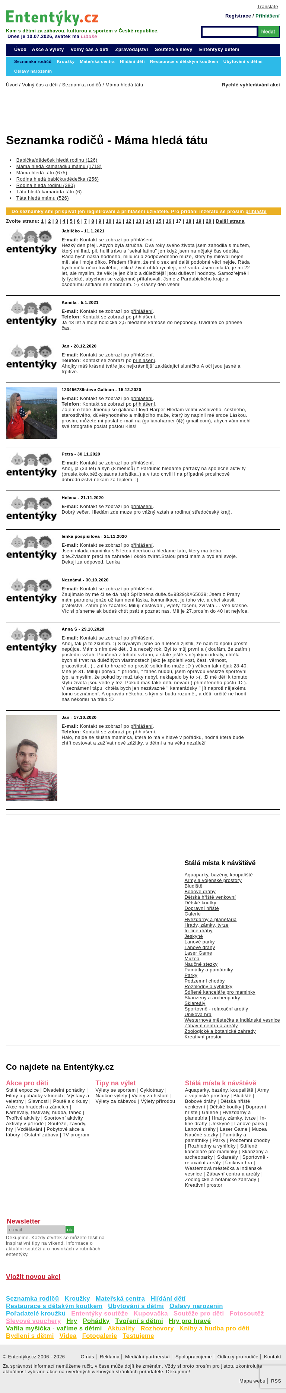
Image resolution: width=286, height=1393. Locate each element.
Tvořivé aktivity (23, 1118)
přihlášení (142, 239)
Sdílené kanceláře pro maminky (219, 992)
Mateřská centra (120, 1298)
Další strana (230, 221)
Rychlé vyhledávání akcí (251, 85)
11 (118, 221)
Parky (190, 975)
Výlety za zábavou (115, 1101)
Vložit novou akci (33, 1277)
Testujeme (138, 1335)
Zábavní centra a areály (211, 1025)
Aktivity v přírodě (25, 1123)
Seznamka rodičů (32, 1298)
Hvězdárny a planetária (210, 919)
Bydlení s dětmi (30, 1335)
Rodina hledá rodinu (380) (45, 185)
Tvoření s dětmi (139, 1320)
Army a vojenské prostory (213, 880)
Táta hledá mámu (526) (42, 198)
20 (209, 221)
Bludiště (193, 886)
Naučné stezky (200, 964)
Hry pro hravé (190, 1320)
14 (149, 221)
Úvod (20, 49)
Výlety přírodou (158, 1101)
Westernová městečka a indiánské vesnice (232, 1020)
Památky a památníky (208, 969)
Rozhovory (157, 1328)
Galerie (192, 914)
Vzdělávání (30, 1129)
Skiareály (194, 1003)
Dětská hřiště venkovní (210, 897)
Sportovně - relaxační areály (216, 1009)
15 (158, 221)
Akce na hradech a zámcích (37, 1107)
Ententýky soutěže (99, 1313)
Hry (72, 1320)
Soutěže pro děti (199, 1313)
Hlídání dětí (167, 1298)
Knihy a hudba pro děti (214, 1328)
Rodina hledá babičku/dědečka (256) (57, 179)
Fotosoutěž (246, 1313)
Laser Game (198, 953)
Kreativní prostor (203, 1037)
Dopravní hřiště (201, 908)
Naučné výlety (111, 1095)
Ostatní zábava (41, 1134)
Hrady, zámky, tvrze (206, 925)
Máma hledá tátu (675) (41, 172)
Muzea (191, 958)
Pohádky (96, 1320)
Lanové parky (199, 942)
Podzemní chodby (204, 981)
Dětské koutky (200, 902)
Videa (68, 1335)
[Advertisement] (125, 108)
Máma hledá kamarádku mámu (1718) (59, 166)
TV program (76, 1134)
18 (188, 221)
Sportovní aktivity (63, 1118)
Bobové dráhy (200, 891)
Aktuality (121, 1328)
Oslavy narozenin (196, 1306)
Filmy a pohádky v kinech (34, 1095)
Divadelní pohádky (64, 1090)
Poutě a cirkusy (70, 1101)
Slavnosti (38, 1101)
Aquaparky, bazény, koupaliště (218, 875)
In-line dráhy (198, 930)
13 (139, 221)
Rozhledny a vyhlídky (208, 986)
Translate (267, 6)
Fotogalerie (99, 1335)
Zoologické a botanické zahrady (220, 1031)
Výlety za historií (150, 1095)
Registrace (238, 16)
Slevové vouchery (33, 1320)
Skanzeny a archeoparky (212, 997)
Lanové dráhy (199, 947)
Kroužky (77, 1298)
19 (198, 221)
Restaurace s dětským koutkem (54, 1306)
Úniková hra (198, 1014)
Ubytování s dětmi (136, 1306)
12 (128, 221)
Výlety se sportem (115, 1090)
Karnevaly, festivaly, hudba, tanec (44, 1112)
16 (168, 221)
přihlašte (256, 211)
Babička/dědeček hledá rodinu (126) (57, 160)
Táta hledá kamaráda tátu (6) (49, 191)
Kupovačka (151, 1313)
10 (108, 221)
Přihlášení (267, 16)
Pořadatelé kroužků (36, 1313)
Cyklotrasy (152, 1090)
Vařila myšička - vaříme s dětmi (54, 1328)
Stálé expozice (22, 1090)
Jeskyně (193, 936)
